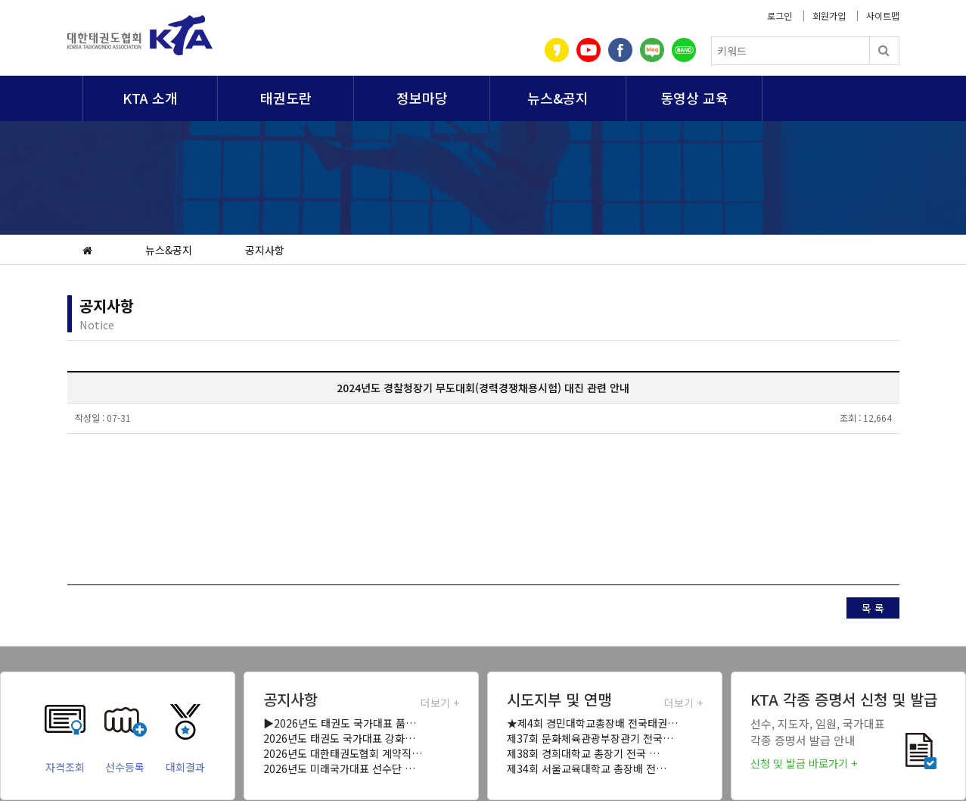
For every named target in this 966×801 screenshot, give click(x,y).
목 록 (873, 608)
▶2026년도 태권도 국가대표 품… (339, 723)
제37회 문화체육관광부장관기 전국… (590, 738)
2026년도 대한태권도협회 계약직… (342, 753)
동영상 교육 (694, 98)
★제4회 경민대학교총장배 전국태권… (592, 723)
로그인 (779, 15)
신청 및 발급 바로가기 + (803, 763)
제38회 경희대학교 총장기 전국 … (583, 753)
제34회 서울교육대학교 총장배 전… (586, 768)
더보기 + (440, 702)
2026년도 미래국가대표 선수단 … (339, 768)
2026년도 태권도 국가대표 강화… (339, 738)
